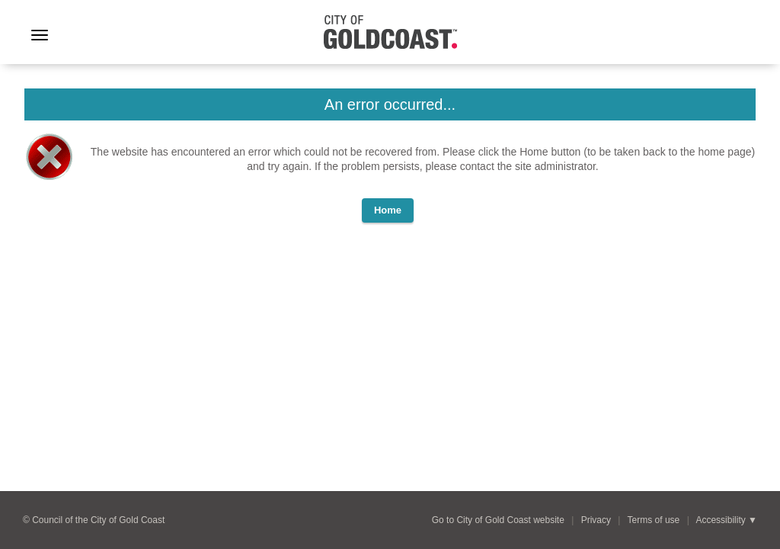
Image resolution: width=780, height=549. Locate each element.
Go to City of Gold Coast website (498, 520)
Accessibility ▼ (726, 520)
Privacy (596, 520)
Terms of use (654, 520)
